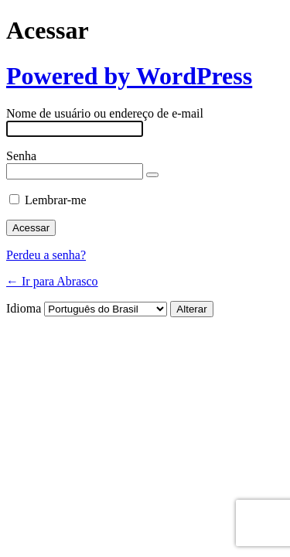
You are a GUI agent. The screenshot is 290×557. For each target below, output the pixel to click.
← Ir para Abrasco (52, 281)
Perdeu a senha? (46, 254)
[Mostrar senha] (152, 175)
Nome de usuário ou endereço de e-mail (104, 113)
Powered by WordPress (129, 76)
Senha (21, 155)
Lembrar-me (56, 200)
